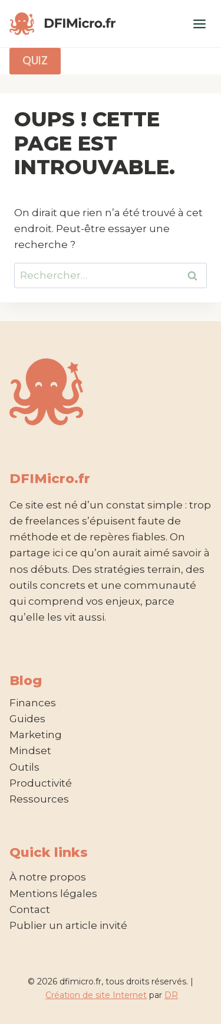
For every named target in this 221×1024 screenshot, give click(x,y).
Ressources (39, 799)
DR (171, 995)
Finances (32, 703)
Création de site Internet (96, 995)
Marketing (35, 735)
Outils (24, 767)
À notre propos (47, 877)
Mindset (30, 750)
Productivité (40, 783)
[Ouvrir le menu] (199, 23)
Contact (29, 909)
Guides (27, 719)
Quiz (34, 61)
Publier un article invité (68, 925)
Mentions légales (53, 893)
